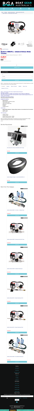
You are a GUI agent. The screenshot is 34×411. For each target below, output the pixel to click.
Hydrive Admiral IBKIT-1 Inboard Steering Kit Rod (15, 327)
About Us (17, 375)
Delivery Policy (17, 391)
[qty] (17, 74)
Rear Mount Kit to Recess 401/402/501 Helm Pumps (15, 147)
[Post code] (17, 78)
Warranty (8, 86)
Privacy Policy (17, 385)
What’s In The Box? (14, 86)
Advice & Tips (25, 86)
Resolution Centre (17, 372)
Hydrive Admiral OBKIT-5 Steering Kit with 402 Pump (15, 239)
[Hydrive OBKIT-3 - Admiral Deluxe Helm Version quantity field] (17, 65)
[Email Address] (17, 396)
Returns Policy (17, 387)
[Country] (17, 76)
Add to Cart (17, 67)
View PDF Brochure (4, 49)
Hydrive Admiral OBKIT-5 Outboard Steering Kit (14, 268)
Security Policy (17, 389)
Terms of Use (17, 383)
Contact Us (17, 379)
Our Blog (17, 377)
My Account (17, 368)
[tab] (3, 86)
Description (3, 86)
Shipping (20, 86)
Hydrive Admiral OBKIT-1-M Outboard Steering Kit (15, 356)
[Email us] (17, 402)
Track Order (17, 370)
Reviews (5, 88)
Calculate (17, 80)
